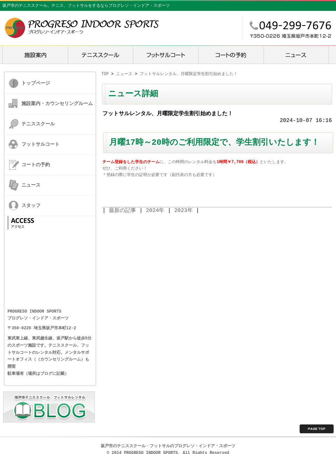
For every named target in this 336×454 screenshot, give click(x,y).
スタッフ (30, 205)
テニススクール (38, 124)
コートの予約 (35, 164)
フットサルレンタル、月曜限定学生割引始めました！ (189, 74)
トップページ (35, 83)
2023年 (183, 210)
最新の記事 (122, 210)
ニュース (30, 185)
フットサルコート (40, 144)
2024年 (155, 210)
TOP (105, 74)
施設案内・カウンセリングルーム (57, 103)
